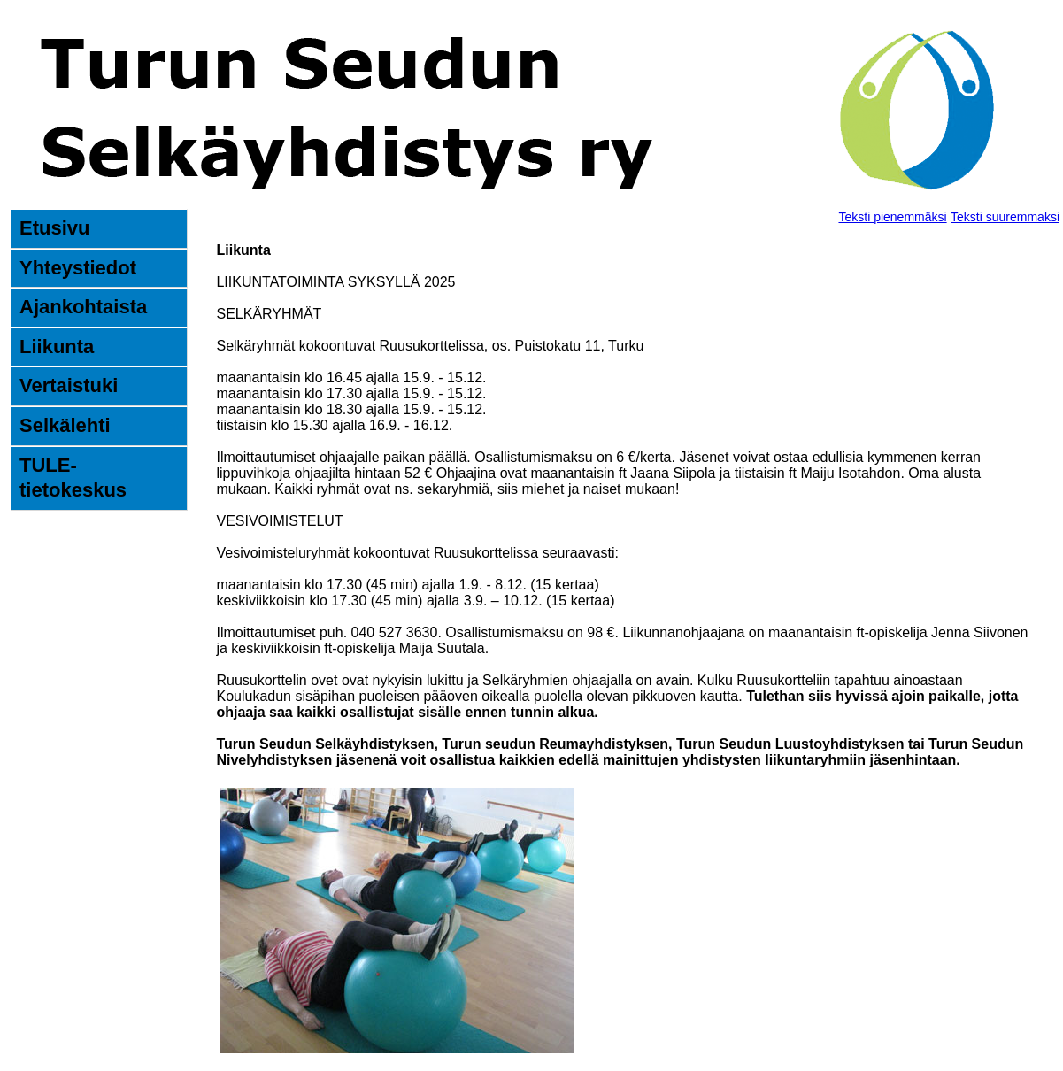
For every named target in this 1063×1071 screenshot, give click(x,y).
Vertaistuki (68, 385)
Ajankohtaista (83, 307)
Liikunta (56, 346)
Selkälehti (65, 425)
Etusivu (54, 228)
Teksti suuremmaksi (1005, 217)
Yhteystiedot (77, 268)
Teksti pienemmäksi (892, 217)
